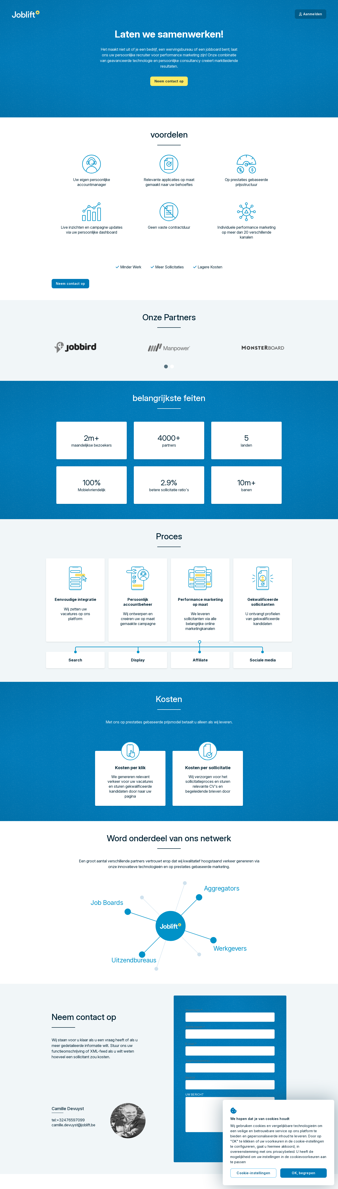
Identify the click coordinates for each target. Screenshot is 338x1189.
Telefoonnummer (197, 1060)
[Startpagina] (26, 14)
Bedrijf (190, 1077)
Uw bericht (194, 1094)
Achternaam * (195, 1027)
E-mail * (191, 1044)
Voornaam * (193, 1010)
